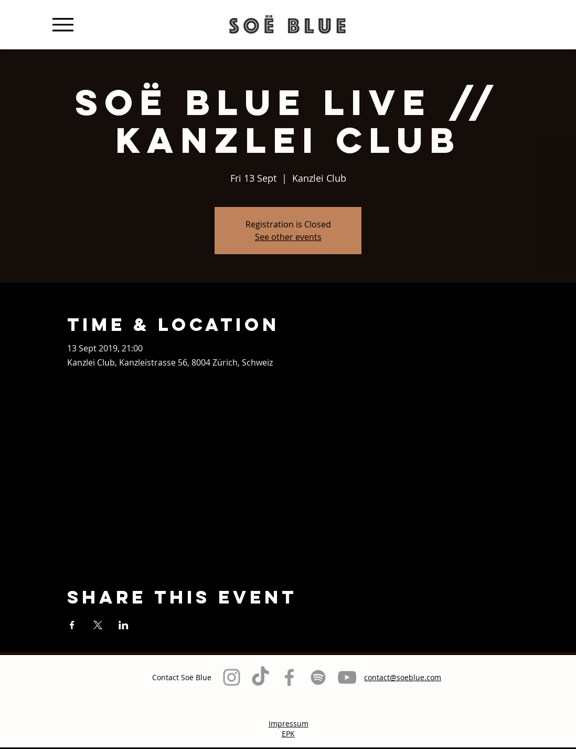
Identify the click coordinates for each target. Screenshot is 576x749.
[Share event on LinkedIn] (124, 625)
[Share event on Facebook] (72, 625)
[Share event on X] (98, 625)
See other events (288, 237)
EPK (288, 733)
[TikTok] (260, 677)
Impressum (288, 724)
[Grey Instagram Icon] (231, 677)
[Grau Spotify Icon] (318, 677)
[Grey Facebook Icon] (289, 677)
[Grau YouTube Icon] (347, 677)
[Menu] (63, 24)
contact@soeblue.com (402, 677)
